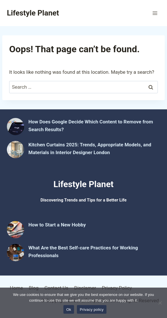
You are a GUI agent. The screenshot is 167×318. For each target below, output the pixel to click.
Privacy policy (92, 309)
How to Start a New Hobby (57, 225)
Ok (68, 309)
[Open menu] (154, 13)
